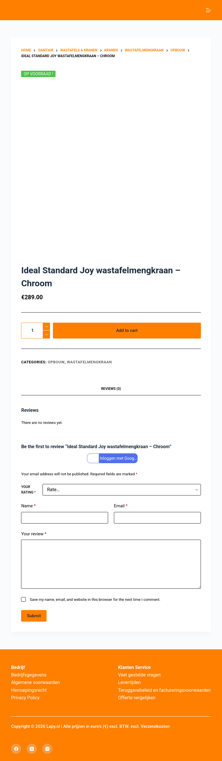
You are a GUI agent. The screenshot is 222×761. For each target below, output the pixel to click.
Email (120, 506)
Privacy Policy (25, 697)
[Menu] (208, 10)
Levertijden (129, 682)
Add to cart (127, 330)
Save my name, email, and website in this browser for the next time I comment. (95, 599)
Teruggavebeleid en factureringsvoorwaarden (164, 690)
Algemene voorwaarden (35, 682)
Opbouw (56, 362)
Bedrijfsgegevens (29, 675)
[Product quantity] (35, 331)
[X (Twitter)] (32, 749)
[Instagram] (47, 749)
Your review (33, 534)
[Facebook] (16, 749)
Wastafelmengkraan (89, 362)
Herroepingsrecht (29, 690)
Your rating (28, 490)
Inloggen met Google (113, 458)
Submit (34, 615)
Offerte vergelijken (137, 697)
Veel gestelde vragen (139, 675)
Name (28, 506)
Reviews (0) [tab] (111, 389)
